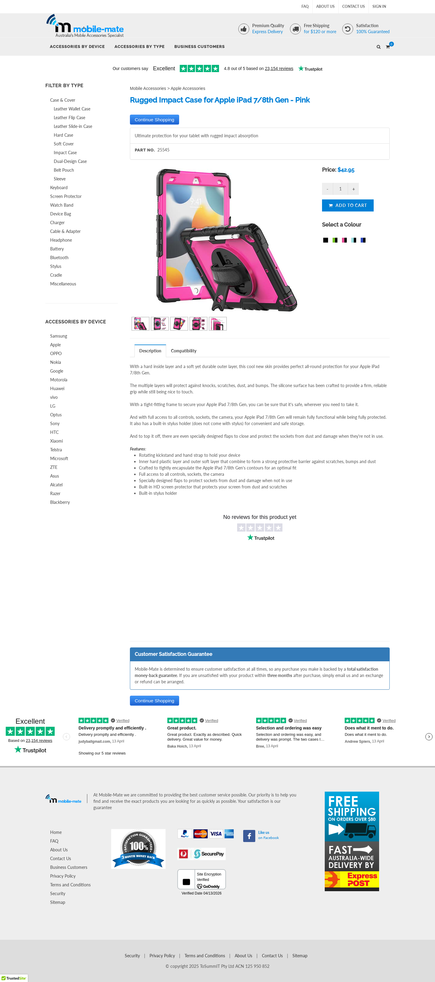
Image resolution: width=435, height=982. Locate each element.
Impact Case (65, 152)
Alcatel (56, 484)
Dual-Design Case (70, 161)
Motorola (58, 379)
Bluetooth (59, 257)
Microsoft (59, 458)
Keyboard (59, 187)
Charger (57, 222)
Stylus (55, 266)
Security (57, 893)
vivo (54, 397)
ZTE (53, 467)
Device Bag (60, 213)
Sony (55, 423)
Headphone (61, 240)
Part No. (145, 150)
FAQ (305, 6)
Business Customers (68, 867)
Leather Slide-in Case (73, 126)
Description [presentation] (150, 350)
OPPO (56, 353)
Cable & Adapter (65, 231)
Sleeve (60, 178)
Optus (56, 414)
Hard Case (63, 135)
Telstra (56, 449)
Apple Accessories (188, 88)
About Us (325, 6)
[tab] (150, 351)
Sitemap (57, 902)
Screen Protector (66, 196)
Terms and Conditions (70, 884)
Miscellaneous (63, 283)
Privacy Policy (63, 876)
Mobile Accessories (148, 88)
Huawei (57, 388)
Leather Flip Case (69, 117)
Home (56, 832)
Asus (54, 475)
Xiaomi (56, 440)
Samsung (58, 335)
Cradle (56, 275)
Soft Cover (64, 143)
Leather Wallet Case (72, 108)
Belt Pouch (64, 170)
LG (52, 405)
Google (56, 370)
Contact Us (353, 6)
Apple (55, 344)
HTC (54, 432)
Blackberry (60, 502)
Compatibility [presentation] (183, 350)
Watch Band (61, 205)
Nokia (55, 362)
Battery (57, 248)
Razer (55, 493)
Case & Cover (62, 100)
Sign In (379, 6)
